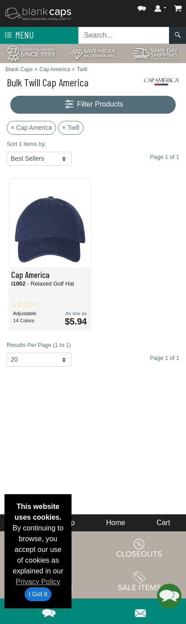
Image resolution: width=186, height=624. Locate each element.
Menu (18, 35)
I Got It (38, 594)
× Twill (71, 127)
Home (115, 522)
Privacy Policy (38, 582)
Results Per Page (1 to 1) (39, 345)
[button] (141, 6)
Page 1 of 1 (164, 358)
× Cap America (31, 127)
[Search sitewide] (123, 35)
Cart (163, 522)
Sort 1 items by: (26, 144)
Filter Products (93, 104)
